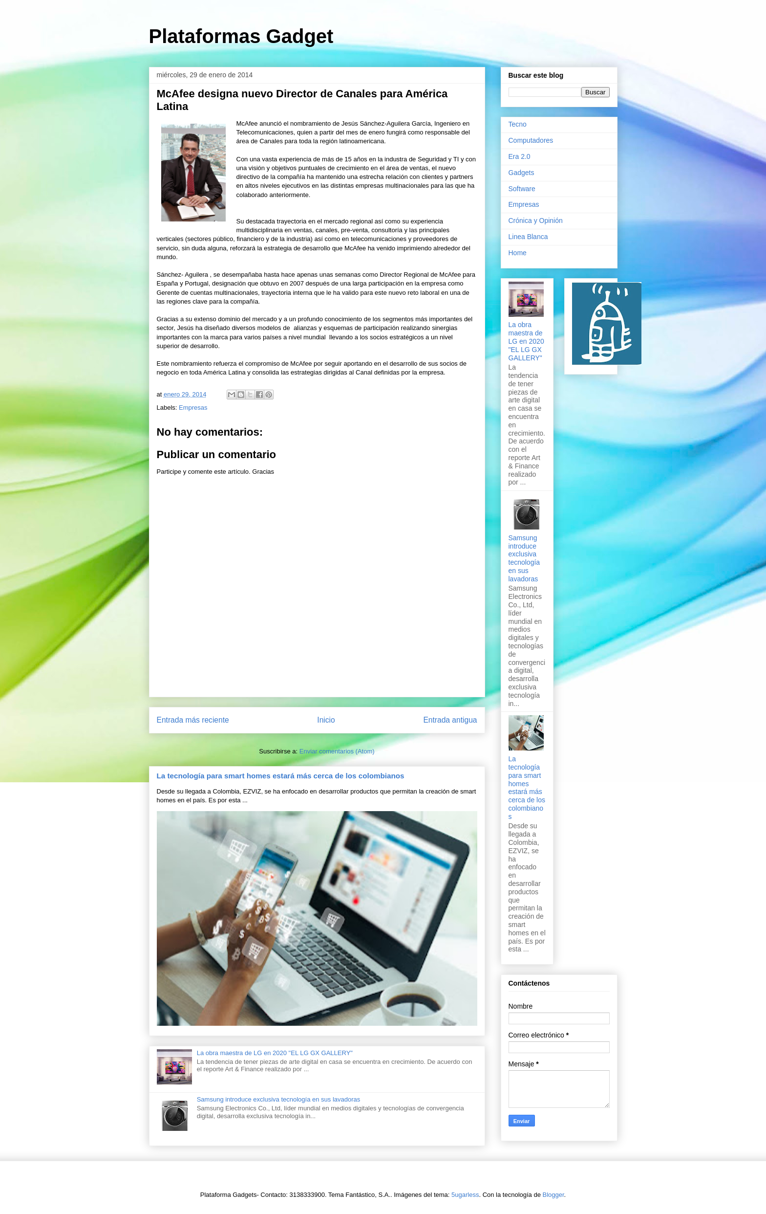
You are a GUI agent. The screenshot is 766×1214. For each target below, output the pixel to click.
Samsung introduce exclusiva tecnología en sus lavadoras (279, 1099)
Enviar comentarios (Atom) (337, 751)
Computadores (531, 140)
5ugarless (465, 1194)
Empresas (193, 407)
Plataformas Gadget (241, 36)
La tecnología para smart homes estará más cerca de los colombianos (280, 776)
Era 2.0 (520, 156)
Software (522, 189)
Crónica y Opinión (536, 220)
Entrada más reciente (193, 720)
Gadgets (521, 173)
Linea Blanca (528, 237)
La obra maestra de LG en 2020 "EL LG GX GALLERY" (275, 1053)
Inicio (326, 720)
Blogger (553, 1194)
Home (518, 253)
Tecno (518, 124)
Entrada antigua (450, 720)
